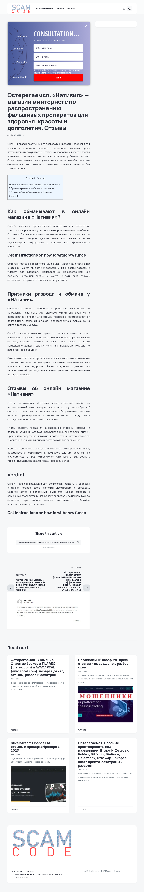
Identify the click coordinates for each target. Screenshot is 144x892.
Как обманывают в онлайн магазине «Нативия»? (35, 190)
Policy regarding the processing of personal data (38, 874)
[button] (124, 14)
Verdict (13, 201)
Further (15, 736)
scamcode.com (113, 871)
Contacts (30, 871)
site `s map (17, 871)
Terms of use (21, 877)
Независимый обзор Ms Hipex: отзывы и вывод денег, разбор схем (103, 669)
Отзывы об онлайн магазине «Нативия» (30, 198)
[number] (58, 71)
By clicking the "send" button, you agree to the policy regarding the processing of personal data (57, 77)
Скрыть (40, 184)
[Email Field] (58, 62)
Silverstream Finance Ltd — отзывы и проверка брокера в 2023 (35, 752)
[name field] (58, 53)
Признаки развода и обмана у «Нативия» (31, 194)
